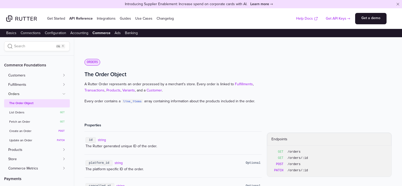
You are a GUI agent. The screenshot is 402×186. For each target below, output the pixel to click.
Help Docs (307, 18)
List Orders (37, 113)
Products (113, 90)
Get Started (56, 18)
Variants (128, 90)
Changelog (165, 18)
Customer (154, 90)
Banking (131, 33)
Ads (118, 33)
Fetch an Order (37, 122)
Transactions (94, 90)
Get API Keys (336, 18)
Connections (31, 33)
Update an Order (37, 140)
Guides (125, 18)
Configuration (55, 33)
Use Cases (143, 18)
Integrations (106, 18)
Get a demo (370, 18)
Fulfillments (244, 84)
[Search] (37, 46)
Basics (11, 33)
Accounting (79, 33)
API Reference (81, 18)
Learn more (259, 4)
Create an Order (37, 131)
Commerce (101, 33)
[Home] (21, 19)
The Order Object (21, 103)
